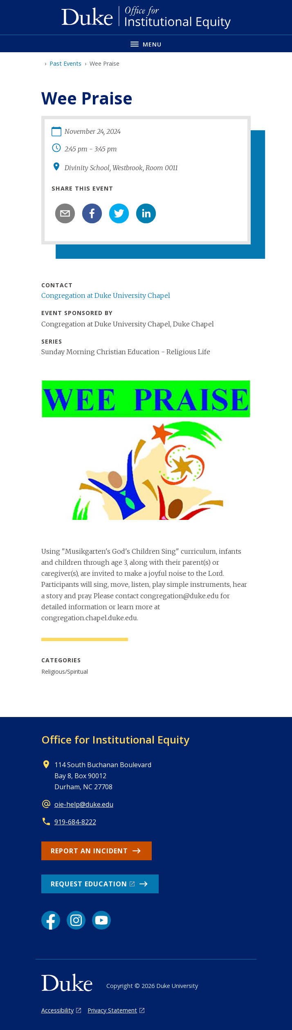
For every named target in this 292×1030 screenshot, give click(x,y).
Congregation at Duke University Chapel (105, 295)
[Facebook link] (50, 920)
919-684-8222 (75, 821)
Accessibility (57, 1010)
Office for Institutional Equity (115, 739)
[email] (65, 213)
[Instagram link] (76, 920)
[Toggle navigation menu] (146, 43)
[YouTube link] (101, 920)
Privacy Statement (112, 1010)
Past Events (65, 63)
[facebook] (92, 213)
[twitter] (119, 213)
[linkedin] (146, 213)
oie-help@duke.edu (83, 804)
